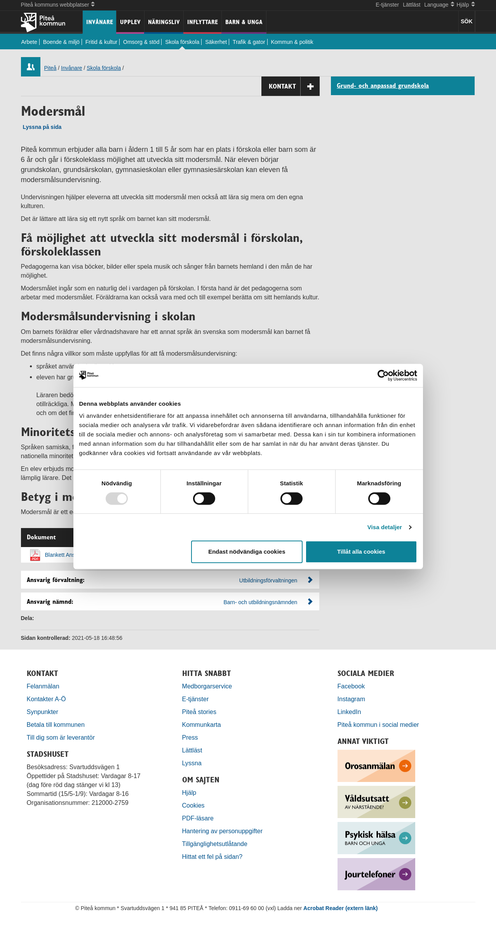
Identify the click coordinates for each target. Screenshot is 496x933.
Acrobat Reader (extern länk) (340, 908)
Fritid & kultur (101, 42)
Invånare (99, 22)
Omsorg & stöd (141, 42)
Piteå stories (199, 711)
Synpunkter (42, 711)
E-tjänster (387, 5)
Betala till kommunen (56, 724)
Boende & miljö (61, 42)
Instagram (351, 698)
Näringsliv (164, 22)
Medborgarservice (207, 686)
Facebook (351, 686)
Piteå (50, 68)
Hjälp (189, 792)
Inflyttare (202, 22)
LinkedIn (349, 711)
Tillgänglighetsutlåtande (215, 843)
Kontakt (294, 86)
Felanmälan (43, 686)
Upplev (130, 22)
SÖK (466, 21)
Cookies (193, 805)
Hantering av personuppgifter (222, 830)
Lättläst (411, 5)
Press (190, 737)
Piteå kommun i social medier (378, 724)
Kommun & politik (292, 42)
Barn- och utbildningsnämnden (260, 602)
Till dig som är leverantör (62, 737)
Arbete (29, 42)
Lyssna (192, 762)
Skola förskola (182, 42)
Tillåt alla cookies (361, 551)
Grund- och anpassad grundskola (383, 85)
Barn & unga (244, 22)
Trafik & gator (249, 42)
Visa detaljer (384, 527)
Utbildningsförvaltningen (268, 580)
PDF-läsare (198, 818)
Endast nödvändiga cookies (246, 551)
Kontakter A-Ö (46, 698)
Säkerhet (216, 42)
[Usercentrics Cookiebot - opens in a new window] (383, 375)
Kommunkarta (201, 724)
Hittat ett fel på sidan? (212, 856)
